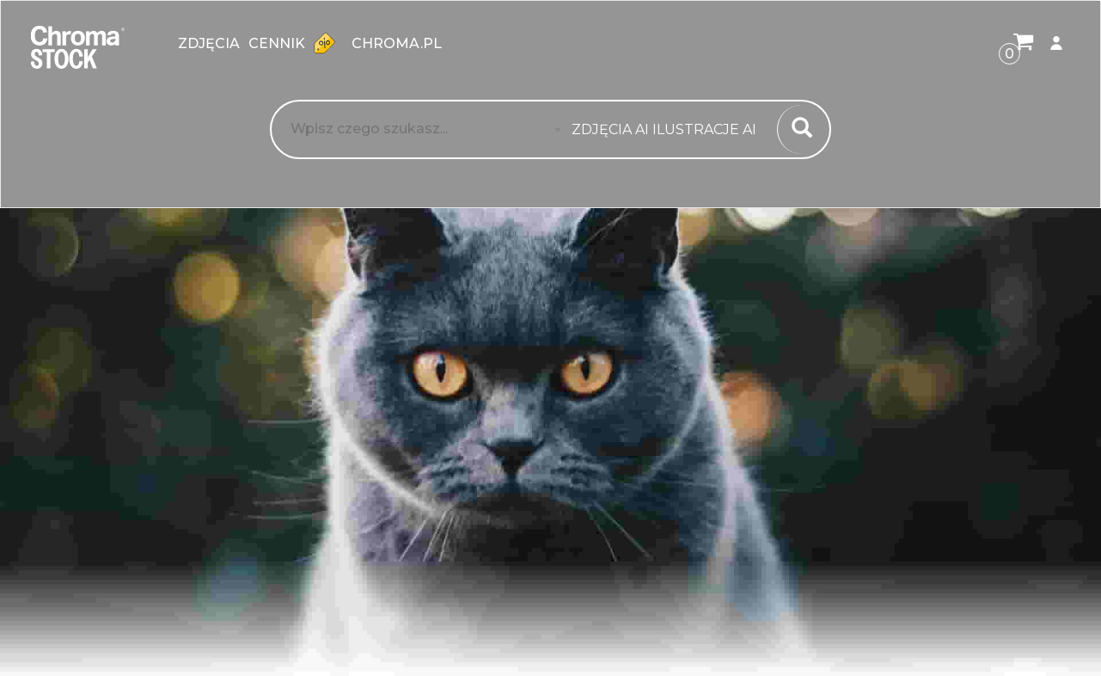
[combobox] (669, 130)
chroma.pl (397, 43)
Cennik (295, 43)
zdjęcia (209, 43)
